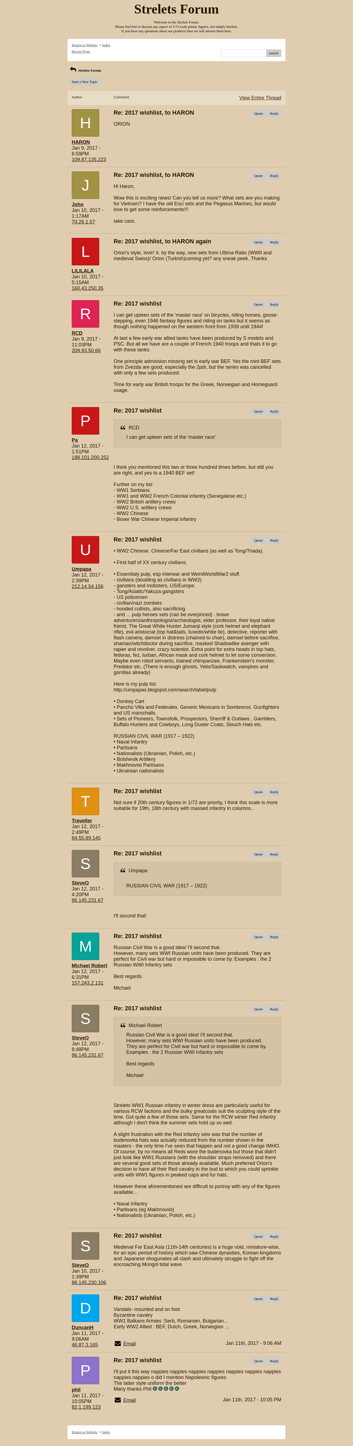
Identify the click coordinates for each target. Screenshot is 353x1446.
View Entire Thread (260, 98)
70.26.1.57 (83, 222)
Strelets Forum (85, 70)
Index (106, 45)
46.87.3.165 (85, 1345)
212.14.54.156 (87, 586)
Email (129, 1344)
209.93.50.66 (86, 350)
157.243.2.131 (87, 983)
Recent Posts (81, 51)
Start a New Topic (85, 82)
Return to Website (84, 45)
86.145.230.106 (89, 1282)
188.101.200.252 (90, 457)
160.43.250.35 (87, 288)
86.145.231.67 (87, 900)
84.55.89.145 (86, 838)
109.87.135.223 (89, 159)
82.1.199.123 (86, 1407)
